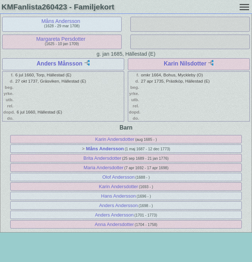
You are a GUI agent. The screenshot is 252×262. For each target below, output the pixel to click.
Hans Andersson (118, 196)
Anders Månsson (60, 63)
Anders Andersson (118, 205)
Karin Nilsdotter (185, 63)
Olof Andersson (118, 177)
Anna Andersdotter (114, 224)
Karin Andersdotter (114, 139)
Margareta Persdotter (60, 39)
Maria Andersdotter (103, 167)
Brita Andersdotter (102, 158)
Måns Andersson (61, 21)
